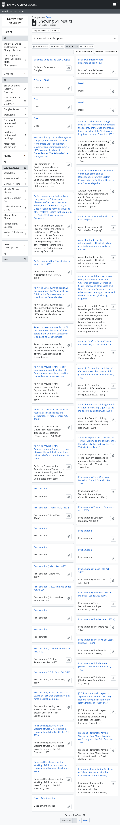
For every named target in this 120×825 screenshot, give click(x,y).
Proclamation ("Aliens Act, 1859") (50, 566)
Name (7, 155)
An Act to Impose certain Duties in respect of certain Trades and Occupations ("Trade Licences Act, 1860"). (51, 414)
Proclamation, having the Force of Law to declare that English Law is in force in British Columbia (52, 695)
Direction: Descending (105, 51)
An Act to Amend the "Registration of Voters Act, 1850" (52, 263)
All (5, 38)
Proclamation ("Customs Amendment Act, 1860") (52, 650)
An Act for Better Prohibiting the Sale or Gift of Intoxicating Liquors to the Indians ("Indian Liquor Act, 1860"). (96, 407)
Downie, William (15, 184)
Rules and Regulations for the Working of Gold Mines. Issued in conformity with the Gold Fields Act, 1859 (51, 767)
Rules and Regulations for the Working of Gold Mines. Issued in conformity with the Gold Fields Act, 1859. (51, 730)
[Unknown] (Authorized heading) (15, 123)
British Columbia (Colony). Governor (15, 88)
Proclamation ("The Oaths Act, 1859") (96, 619)
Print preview (40, 46)
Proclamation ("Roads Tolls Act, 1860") (94, 570)
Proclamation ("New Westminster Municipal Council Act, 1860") (95, 594)
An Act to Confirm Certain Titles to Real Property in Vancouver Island (95, 343)
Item (15, 260)
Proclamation (40, 488)
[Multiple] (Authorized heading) (15, 135)
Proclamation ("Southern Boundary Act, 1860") (96, 509)
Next (85, 820)
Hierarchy (57, 46)
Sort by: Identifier (82, 51)
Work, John (15, 115)
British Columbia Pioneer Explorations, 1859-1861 (90, 61)
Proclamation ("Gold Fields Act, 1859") (52, 672)
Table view (86, 46)
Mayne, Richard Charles (15, 217)
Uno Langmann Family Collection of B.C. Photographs (15, 60)
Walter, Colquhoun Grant (15, 234)
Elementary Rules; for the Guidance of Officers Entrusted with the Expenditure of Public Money (96, 772)
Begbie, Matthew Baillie (15, 199)
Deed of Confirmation (45, 798)
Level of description (11, 245)
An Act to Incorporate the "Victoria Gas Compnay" (95, 218)
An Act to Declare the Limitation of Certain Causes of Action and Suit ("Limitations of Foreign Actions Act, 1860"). (96, 373)
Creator (8, 74)
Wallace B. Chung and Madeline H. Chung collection (15, 47)
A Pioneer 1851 (41, 80)
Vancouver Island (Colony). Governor (15, 100)
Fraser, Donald (15, 179)
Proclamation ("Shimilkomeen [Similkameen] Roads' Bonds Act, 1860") (94, 666)
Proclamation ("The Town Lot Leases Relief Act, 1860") (96, 641)
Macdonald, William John (15, 145)
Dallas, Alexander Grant (15, 208)
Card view (72, 46)
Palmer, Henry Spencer (15, 225)
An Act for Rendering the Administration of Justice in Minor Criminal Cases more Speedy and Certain (95, 245)
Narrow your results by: (15, 21)
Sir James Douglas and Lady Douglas (52, 59)
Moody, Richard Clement (15, 191)
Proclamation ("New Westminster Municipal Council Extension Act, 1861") (95, 480)
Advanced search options (49, 38)
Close (48, 17)
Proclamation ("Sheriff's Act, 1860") (51, 507)
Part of (8, 32)
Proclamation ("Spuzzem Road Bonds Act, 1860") (52, 588)
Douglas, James (15, 110)
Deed (81, 83)
